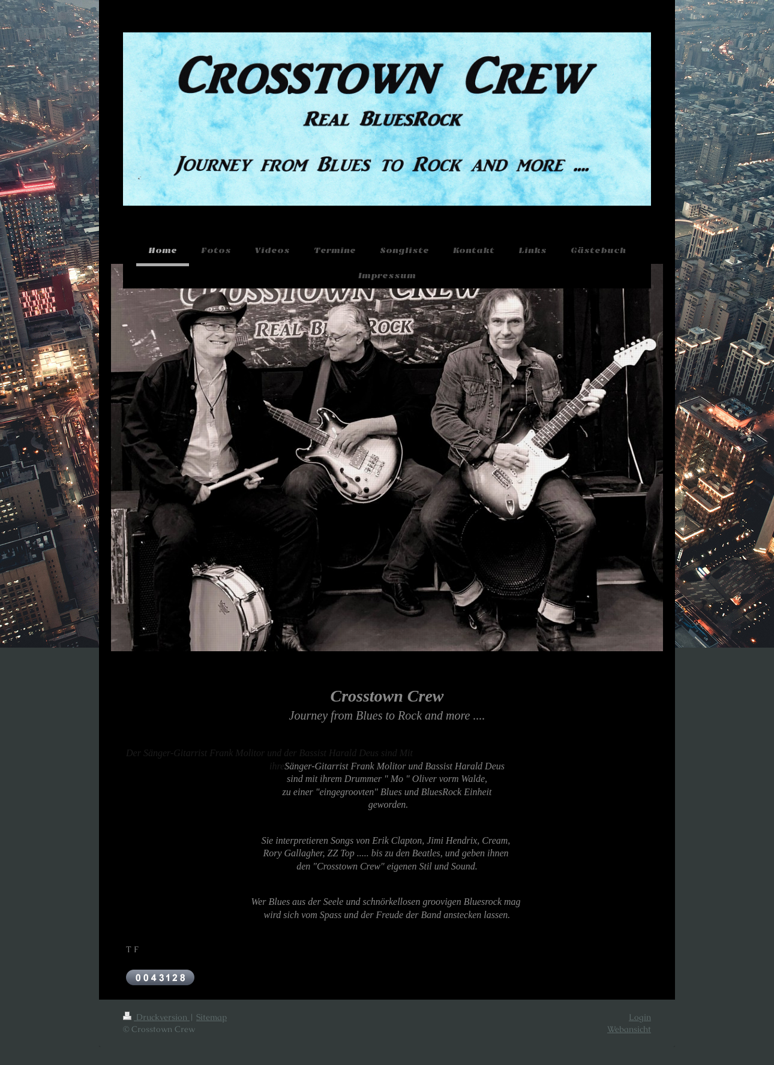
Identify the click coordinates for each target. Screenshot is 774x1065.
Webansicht (629, 1029)
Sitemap (211, 1017)
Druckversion (156, 1017)
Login (640, 1017)
